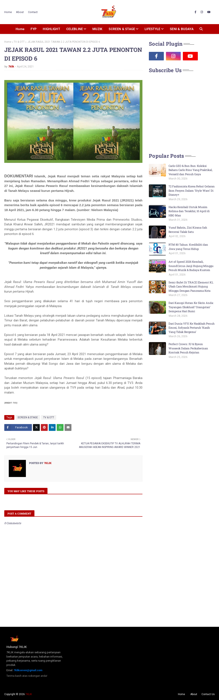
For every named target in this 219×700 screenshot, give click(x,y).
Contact (33, 12)
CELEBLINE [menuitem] (74, 29)
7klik (11, 66)
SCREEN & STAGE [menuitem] (122, 29)
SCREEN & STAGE (28, 417)
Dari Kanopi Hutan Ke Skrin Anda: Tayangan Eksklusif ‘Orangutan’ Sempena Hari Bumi (191, 307)
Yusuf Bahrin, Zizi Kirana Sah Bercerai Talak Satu (188, 230)
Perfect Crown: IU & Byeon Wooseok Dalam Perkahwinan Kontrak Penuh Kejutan (188, 348)
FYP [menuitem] (34, 29)
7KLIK (28, 694)
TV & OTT (19, 41)
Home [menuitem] (20, 29)
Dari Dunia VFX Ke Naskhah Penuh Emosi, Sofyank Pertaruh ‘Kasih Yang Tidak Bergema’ (192, 328)
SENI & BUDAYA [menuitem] (182, 29)
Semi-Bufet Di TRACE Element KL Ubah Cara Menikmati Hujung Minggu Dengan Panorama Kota (191, 286)
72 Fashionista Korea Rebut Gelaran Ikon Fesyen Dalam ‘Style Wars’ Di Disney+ (192, 190)
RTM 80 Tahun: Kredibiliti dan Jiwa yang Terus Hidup (188, 247)
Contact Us (208, 694)
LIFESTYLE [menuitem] (152, 29)
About (20, 12)
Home (8, 12)
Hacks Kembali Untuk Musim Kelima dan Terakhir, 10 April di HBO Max (189, 211)
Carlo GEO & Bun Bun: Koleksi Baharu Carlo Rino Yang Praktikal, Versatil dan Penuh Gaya (191, 170)
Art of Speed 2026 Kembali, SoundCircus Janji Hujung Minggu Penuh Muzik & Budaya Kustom (191, 266)
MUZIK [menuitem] (97, 29)
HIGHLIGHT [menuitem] (51, 29)
